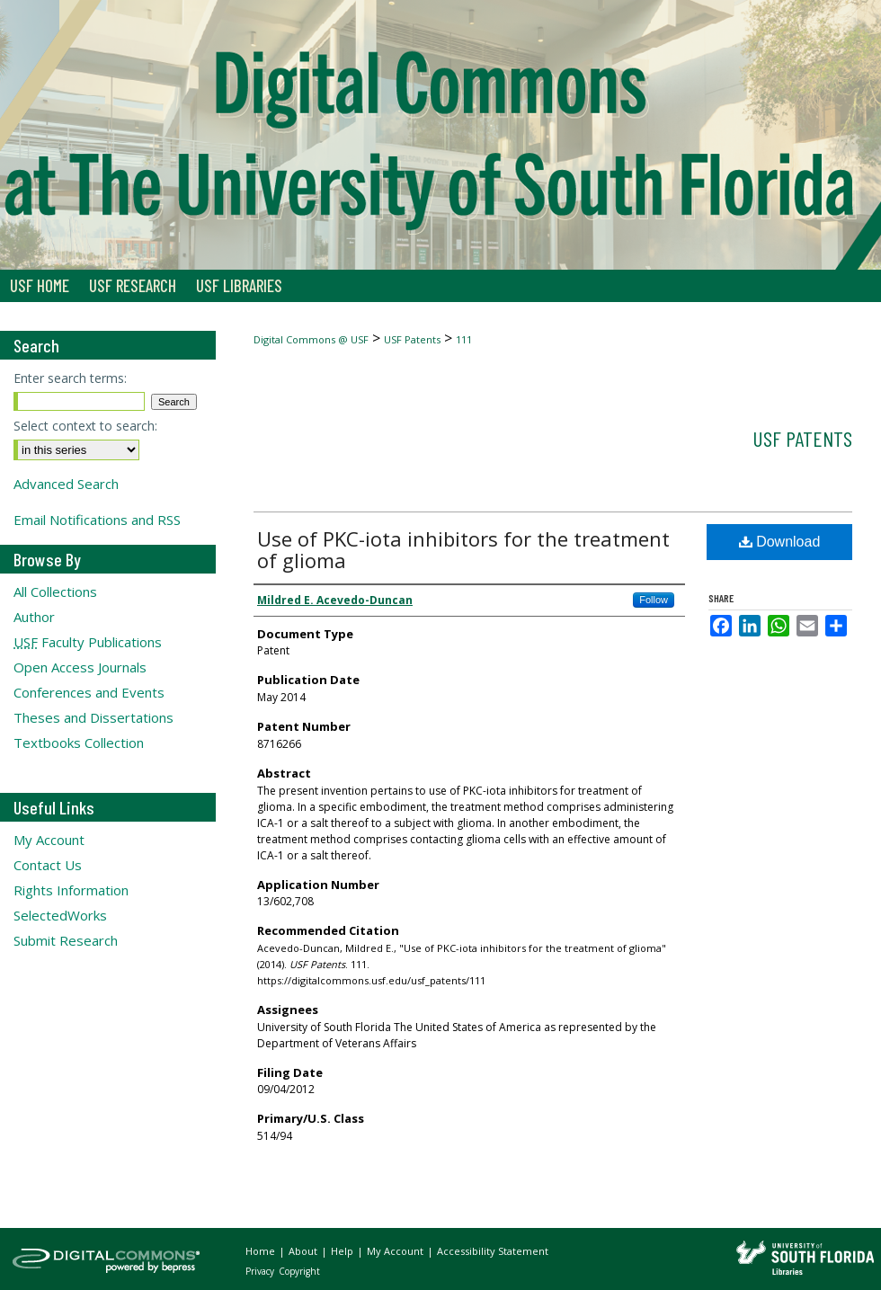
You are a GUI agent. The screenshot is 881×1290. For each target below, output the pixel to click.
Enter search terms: (70, 378)
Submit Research (65, 940)
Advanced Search (66, 484)
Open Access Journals (80, 667)
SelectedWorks (60, 915)
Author (34, 617)
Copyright (299, 1271)
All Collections (55, 592)
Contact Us (47, 865)
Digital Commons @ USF (311, 339)
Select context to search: (85, 425)
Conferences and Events (89, 692)
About (304, 1251)
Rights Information (71, 890)
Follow (653, 599)
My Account (49, 840)
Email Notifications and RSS (97, 520)
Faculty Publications (87, 642)
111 (464, 339)
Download (780, 541)
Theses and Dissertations (93, 717)
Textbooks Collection (78, 743)
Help (343, 1251)
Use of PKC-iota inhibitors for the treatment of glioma (463, 549)
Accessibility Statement (492, 1251)
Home (261, 1251)
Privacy (261, 1271)
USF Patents (412, 339)
